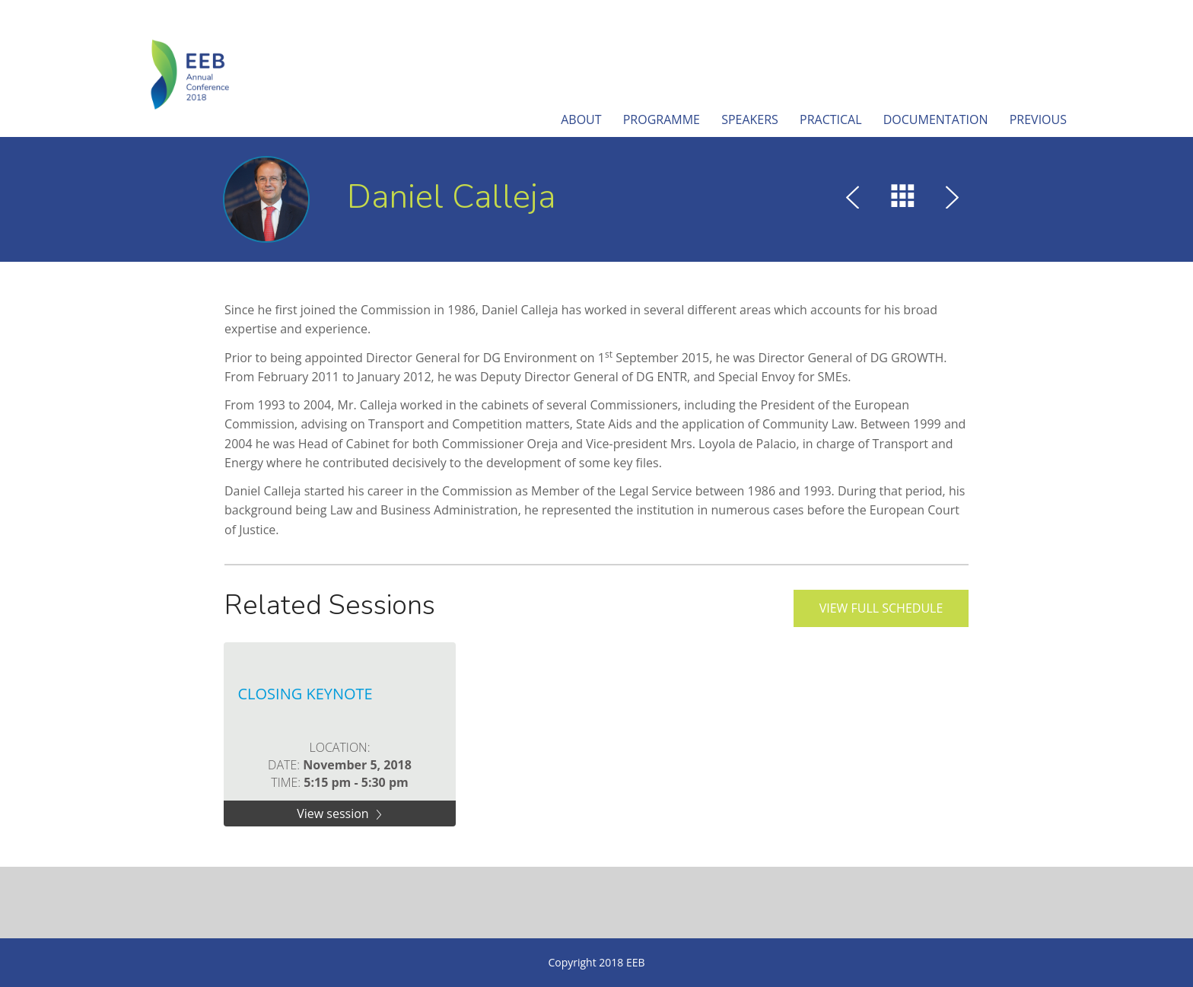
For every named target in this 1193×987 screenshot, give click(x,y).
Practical (831, 119)
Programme (661, 119)
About (581, 119)
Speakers (749, 119)
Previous (1038, 119)
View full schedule (881, 608)
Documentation (935, 119)
